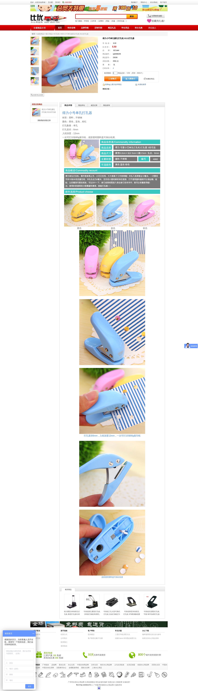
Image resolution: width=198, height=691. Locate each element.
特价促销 (71, 28)
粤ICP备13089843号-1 (84, 685)
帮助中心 (144, 2)
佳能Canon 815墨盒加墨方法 (125, 638)
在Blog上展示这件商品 (113, 84)
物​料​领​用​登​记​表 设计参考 (151, 634)
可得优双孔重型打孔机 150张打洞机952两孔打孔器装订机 (92, 614)
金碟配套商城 (74, 668)
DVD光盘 (121, 21)
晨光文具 (62, 665)
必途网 (53, 665)
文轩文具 (94, 665)
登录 (57, 2)
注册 (50, 2)
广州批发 (45, 665)
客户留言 (163, 2)
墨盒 (107, 21)
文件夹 (93, 21)
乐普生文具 (156, 665)
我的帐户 (134, 2)
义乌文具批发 (119, 665)
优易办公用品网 (143, 665)
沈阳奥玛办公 (61, 668)
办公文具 (71, 665)
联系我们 (64, 642)
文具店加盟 (131, 665)
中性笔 (86, 21)
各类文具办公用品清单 (150, 638)
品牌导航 (85, 28)
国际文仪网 (85, 668)
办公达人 (152, 28)
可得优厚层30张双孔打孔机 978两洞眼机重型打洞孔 (131, 614)
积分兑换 (139, 28)
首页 (60, 28)
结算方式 (64, 634)
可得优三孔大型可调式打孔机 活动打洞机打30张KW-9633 (112, 614)
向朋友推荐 (142, 84)
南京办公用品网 (106, 665)
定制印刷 (98, 28)
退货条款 (64, 646)
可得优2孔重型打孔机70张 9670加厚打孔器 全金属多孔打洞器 (151, 614)
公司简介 (64, 638)
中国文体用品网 (83, 665)
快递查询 (37, 634)
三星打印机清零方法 (122, 634)
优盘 (113, 21)
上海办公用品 (97, 668)
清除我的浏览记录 (44, 120)
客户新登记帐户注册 (95, 638)
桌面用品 (40, 34)
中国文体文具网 (48, 668)
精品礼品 (112, 28)
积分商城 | (154, 2)
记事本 (101, 21)
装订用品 (49, 34)
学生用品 (125, 28)
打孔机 (56, 34)
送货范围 (37, 638)
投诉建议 (91, 634)
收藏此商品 (150, 79)
